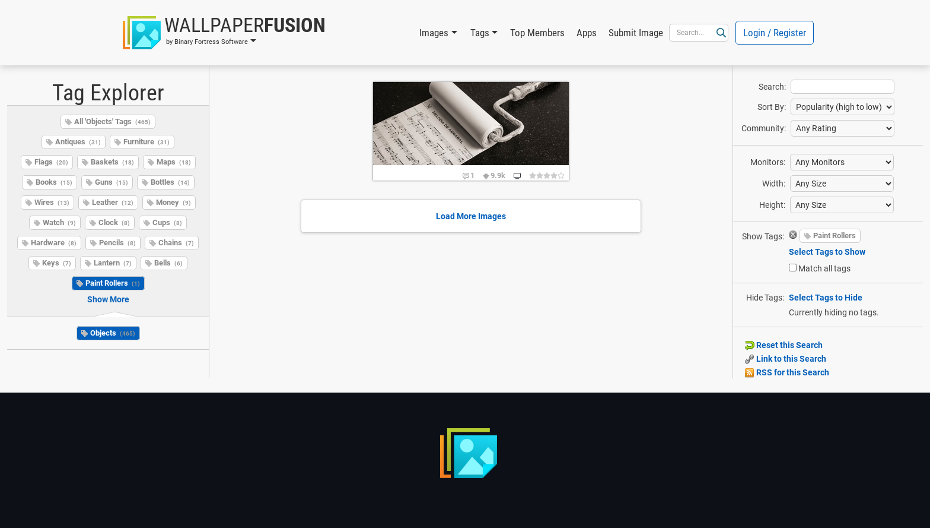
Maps (174, 161)
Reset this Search (784, 345)
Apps (587, 33)
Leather (112, 202)
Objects (112, 332)
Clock (114, 222)
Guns (111, 182)
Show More (108, 299)
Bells (168, 262)
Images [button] (433, 33)
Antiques (78, 141)
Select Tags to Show (827, 252)
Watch (59, 222)
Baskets (112, 161)
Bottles (170, 182)
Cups (167, 222)
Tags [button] (479, 33)
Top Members (537, 33)
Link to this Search (785, 358)
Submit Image (636, 33)
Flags (51, 161)
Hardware (54, 242)
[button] (224, 32)
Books (54, 182)
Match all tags (824, 268)
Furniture (146, 141)
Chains (176, 242)
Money (173, 202)
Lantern (113, 262)
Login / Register (774, 33)
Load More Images (471, 216)
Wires (51, 202)
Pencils (117, 242)
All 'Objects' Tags (112, 121)
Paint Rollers (112, 283)
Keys (56, 262)
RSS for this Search (787, 372)
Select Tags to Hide (825, 297)
